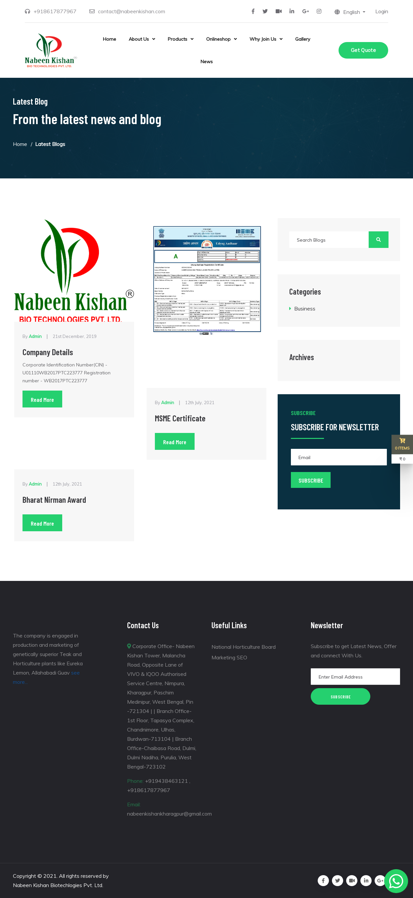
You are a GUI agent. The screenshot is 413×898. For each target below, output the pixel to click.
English (348, 12)
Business (304, 308)
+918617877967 (54, 11)
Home (109, 39)
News (207, 62)
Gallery (302, 39)
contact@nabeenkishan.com (131, 11)
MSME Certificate (180, 418)
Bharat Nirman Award (55, 499)
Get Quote (363, 50)
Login (381, 11)
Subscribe (341, 696)
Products (177, 39)
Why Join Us (263, 39)
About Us (139, 39)
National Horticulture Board (243, 646)
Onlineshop (218, 39)
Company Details (48, 352)
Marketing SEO (229, 657)
